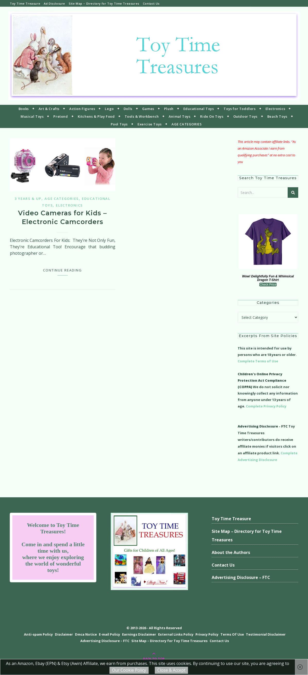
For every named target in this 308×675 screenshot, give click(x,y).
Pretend (60, 116)
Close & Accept (171, 670)
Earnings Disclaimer (139, 634)
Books (24, 108)
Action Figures (82, 108)
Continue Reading (62, 270)
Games (148, 108)
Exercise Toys (150, 124)
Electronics (275, 108)
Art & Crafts (49, 108)
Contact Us (151, 3)
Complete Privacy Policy (266, 406)
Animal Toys (180, 116)
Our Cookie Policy (129, 670)
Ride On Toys (211, 116)
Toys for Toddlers (239, 108)
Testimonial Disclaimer (266, 634)
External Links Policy (175, 634)
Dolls (128, 108)
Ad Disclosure (54, 3)
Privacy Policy (206, 634)
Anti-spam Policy (38, 634)
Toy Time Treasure (25, 3)
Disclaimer (64, 634)
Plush (169, 108)
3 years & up (28, 198)
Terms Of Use (232, 634)
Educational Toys (198, 108)
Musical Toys (32, 116)
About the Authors (231, 552)
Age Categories (62, 198)
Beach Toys (277, 116)
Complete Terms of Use (258, 361)
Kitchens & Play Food (96, 116)
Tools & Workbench (142, 116)
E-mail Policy (109, 634)
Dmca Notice (86, 634)
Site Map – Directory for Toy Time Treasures (104, 3)
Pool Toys (119, 124)
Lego (109, 108)
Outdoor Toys (245, 116)
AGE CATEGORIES (187, 124)
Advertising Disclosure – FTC (241, 577)
